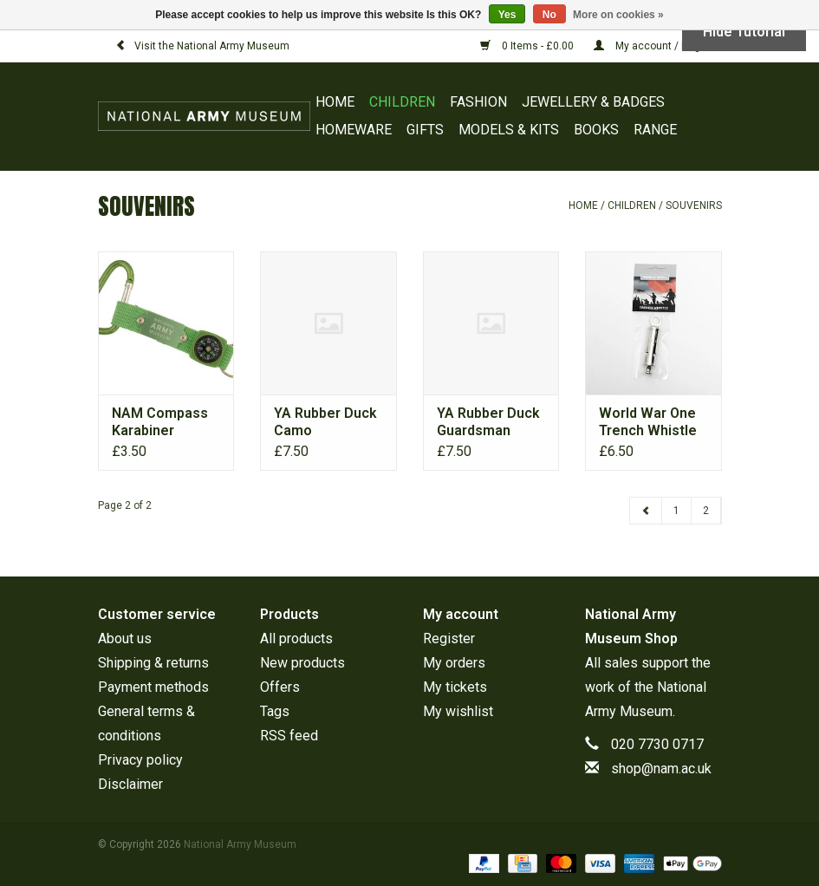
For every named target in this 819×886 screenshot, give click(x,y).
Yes (507, 15)
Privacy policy (140, 760)
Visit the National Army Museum (202, 46)
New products (302, 663)
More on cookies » (618, 15)
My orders (454, 663)
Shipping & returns (153, 663)
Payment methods (153, 687)
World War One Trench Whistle (648, 422)
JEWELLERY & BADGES (593, 102)
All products (296, 638)
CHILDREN (402, 102)
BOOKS (596, 129)
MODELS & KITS (508, 129)
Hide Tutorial (744, 31)
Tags (274, 711)
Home (334, 102)
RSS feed (289, 735)
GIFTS (425, 129)
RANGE (655, 129)
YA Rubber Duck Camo (325, 422)
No (549, 15)
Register (449, 638)
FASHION (478, 102)
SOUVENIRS (694, 205)
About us (125, 638)
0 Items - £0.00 (528, 46)
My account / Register (658, 46)
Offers (280, 687)
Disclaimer (130, 784)
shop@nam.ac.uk (661, 768)
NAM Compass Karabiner (160, 422)
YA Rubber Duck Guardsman (488, 422)
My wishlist (458, 711)
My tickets (455, 687)
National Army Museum (240, 844)
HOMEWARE (353, 129)
